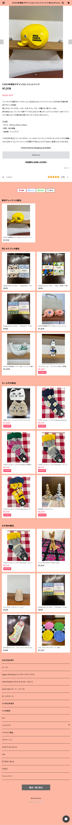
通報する (67, 168)
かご (3, 718)
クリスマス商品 (7, 732)
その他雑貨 (6, 711)
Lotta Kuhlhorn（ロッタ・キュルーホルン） (17, 682)
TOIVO (5, 769)
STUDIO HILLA (8, 762)
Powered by (36, 802)
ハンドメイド (6, 725)
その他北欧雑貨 (8, 703)
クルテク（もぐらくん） (10, 747)
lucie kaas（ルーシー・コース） (13, 689)
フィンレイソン (7, 776)
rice (3, 754)
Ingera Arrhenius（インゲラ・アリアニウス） (18, 674)
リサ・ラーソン (7, 740)
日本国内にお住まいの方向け (36, 162)
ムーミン (5, 667)
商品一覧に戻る (36, 787)
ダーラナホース (8, 696)
